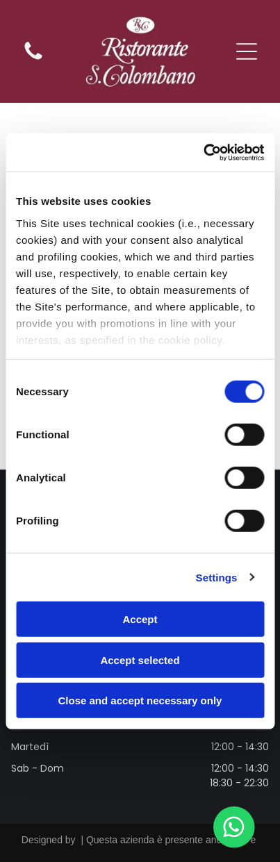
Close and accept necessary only (140, 700)
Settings (217, 577)
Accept (139, 619)
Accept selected (139, 659)
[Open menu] (246, 51)
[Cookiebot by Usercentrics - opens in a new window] (203, 152)
